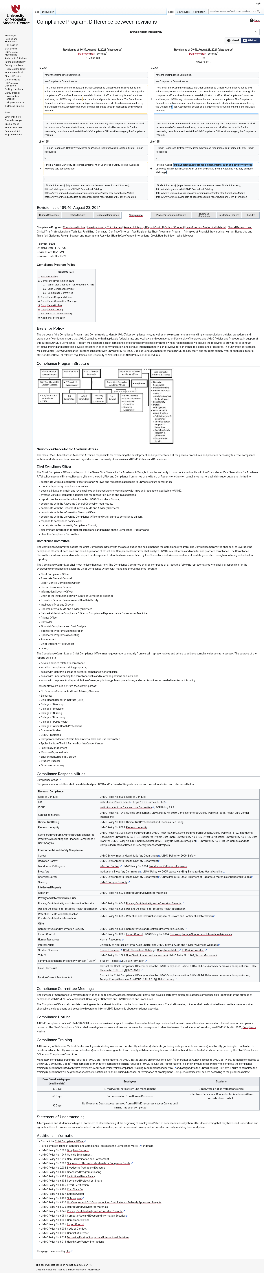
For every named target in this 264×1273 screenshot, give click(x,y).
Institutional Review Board (115, 802)
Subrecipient (188, 841)
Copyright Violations (46, 1269)
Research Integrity (134, 227)
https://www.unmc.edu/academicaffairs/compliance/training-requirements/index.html (122, 1068)
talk (93, 53)
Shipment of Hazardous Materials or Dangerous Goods (219, 876)
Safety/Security (77, 215)
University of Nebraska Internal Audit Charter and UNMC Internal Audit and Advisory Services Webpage (159, 944)
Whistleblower (185, 235)
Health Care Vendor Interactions (130, 235)
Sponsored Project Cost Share (158, 836)
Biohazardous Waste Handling (205, 871)
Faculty (251, 215)
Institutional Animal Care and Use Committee (126, 807)
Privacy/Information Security (171, 215)
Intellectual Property (229, 215)
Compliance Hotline (74, 227)
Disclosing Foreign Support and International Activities (80, 235)
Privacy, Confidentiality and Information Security (154, 903)
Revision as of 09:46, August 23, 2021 (195, 49)
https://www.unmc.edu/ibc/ (149, 802)
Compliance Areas (47, 779)
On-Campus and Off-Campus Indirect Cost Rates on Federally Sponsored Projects (114, 1202)
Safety (192, 855)
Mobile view (94, 1269)
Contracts (101, 231)
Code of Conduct (174, 227)
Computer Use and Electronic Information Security (155, 928)
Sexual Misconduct (206, 955)
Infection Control (109, 866)
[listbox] (242, 40)
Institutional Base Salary (81, 1176)
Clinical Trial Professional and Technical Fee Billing (155, 822)
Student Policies (109, 960)
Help (254, 20)
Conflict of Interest (119, 231)
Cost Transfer (75, 1189)
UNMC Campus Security (113, 882)
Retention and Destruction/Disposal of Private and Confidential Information (169, 916)
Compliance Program (49, 227)
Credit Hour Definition (163, 235)
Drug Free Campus (78, 1150)
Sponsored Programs (138, 832)
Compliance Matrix (168, 950)
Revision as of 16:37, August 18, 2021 (84, 49)
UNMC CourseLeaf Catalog (138, 950)
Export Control (154, 227)
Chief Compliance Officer (69, 1141)
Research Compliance (107, 215)
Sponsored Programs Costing (195, 832)
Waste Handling (178, 871)
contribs (101, 53)
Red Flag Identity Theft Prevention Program (157, 231)
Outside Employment (138, 812)
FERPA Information (193, 950)
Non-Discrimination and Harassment (147, 955)
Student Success (110, 950)
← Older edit (93, 57)
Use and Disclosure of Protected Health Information (156, 908)
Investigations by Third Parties (104, 227)
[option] (233, 40)
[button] (148, 32)
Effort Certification (214, 836)
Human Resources (49, 215)
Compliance (136, 215)
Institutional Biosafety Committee (119, 871)
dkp (68, 1251)
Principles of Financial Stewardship (204, 231)
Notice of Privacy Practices (72, 1269)
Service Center (145, 841)
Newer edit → (204, 61)
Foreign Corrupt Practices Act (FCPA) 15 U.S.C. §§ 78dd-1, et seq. (137, 979)
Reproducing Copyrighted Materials (146, 892)
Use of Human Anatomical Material (206, 227)
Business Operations (204, 215)
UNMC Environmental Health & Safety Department (129, 855)
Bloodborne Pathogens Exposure (168, 866)
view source (114, 49)
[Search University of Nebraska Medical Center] (234, 11)
